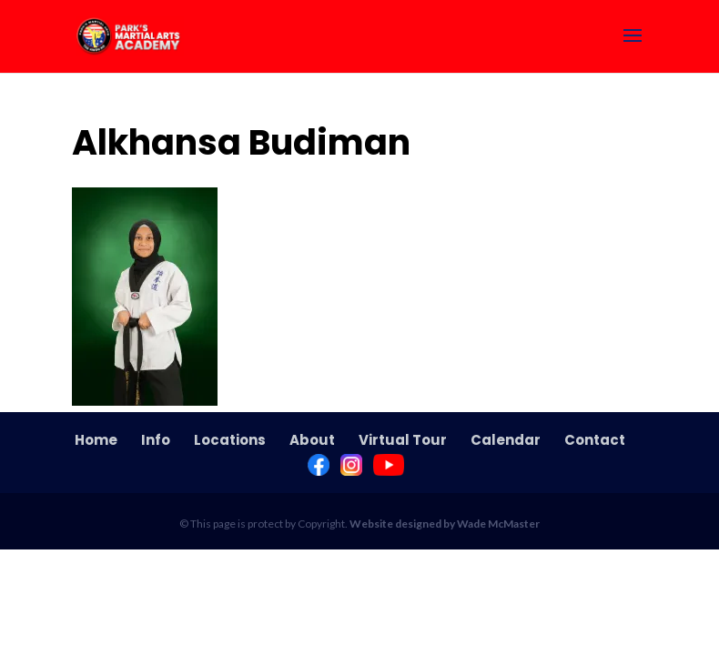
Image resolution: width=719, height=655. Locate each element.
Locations (230, 439)
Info (155, 439)
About (312, 439)
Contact (594, 439)
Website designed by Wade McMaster (444, 523)
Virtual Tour (403, 439)
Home (96, 439)
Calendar (506, 439)
